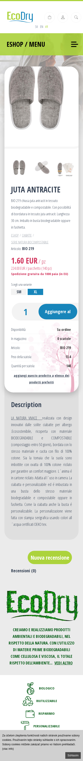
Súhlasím (73, 755)
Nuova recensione (50, 557)
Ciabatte (27, 235)
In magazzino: (19, 338)
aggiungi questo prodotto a (34, 375)
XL (35, 291)
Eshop (15, 235)
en (41, 26)
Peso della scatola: (21, 357)
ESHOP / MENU (26, 44)
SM (19, 291)
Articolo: (15, 347)
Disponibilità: (18, 329)
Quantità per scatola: (23, 366)
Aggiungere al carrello (58, 314)
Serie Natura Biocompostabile (29, 242)
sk (36, 26)
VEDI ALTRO (63, 663)
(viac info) (8, 748)
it (46, 26)
